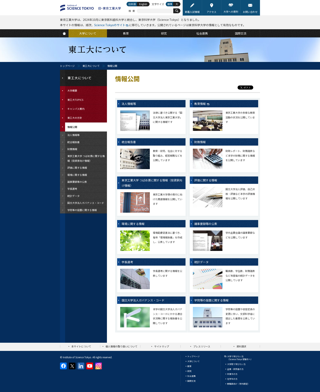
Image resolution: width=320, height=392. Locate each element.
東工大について (91, 65)
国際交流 (191, 380)
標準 (169, 4)
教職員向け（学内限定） (238, 383)
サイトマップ (161, 346)
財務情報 (200, 142)
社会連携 (191, 375)
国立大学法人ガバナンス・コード (143, 300)
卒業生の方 (232, 373)
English (143, 4)
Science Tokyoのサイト (109, 25)
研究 (189, 371)
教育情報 (200, 104)
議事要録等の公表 (205, 224)
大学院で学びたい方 (236, 364)
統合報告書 (129, 142)
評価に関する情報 (205, 180)
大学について (193, 361)
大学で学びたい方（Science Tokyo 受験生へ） (240, 358)
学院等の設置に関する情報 (211, 300)
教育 (189, 366)
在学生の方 (232, 378)
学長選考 (127, 262)
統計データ (201, 262)
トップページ (67, 65)
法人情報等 (129, 104)
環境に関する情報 (133, 224)
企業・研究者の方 (235, 369)
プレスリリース (201, 346)
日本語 (132, 4)
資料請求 (241, 346)
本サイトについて (81, 346)
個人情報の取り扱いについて (121, 346)
